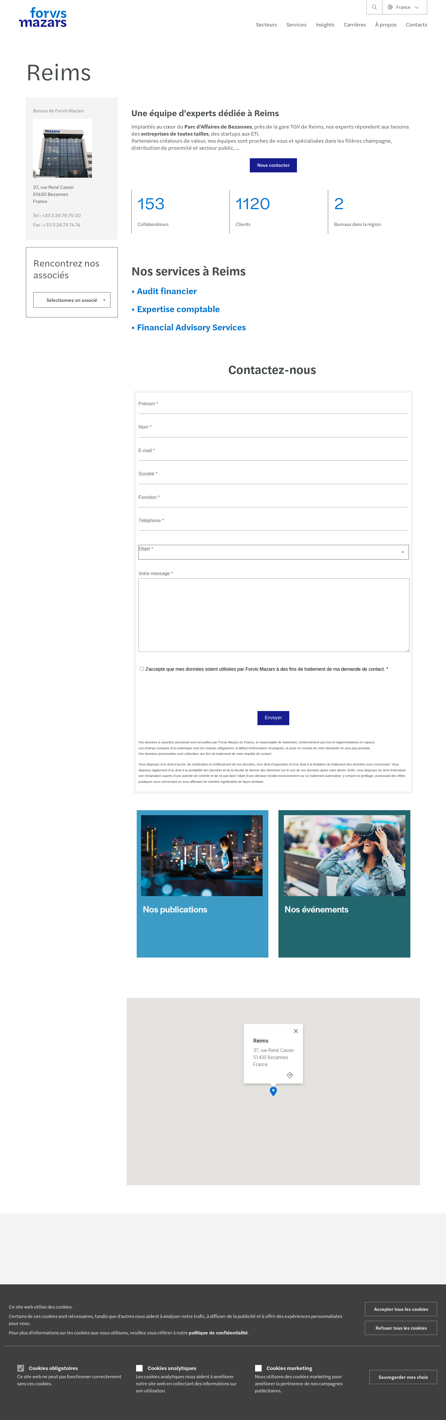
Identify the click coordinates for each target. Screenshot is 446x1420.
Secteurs (266, 24)
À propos (386, 24)
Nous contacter (273, 165)
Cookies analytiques (172, 1368)
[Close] (296, 1031)
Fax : (56, 224)
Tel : (57, 215)
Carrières (355, 24)
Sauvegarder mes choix (403, 1377)
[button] (273, 1091)
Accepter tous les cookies (401, 1309)
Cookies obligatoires (53, 1368)
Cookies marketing (289, 1368)
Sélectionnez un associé (72, 300)
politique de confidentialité (218, 1332)
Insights (325, 24)
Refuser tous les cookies (401, 1327)
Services (296, 24)
